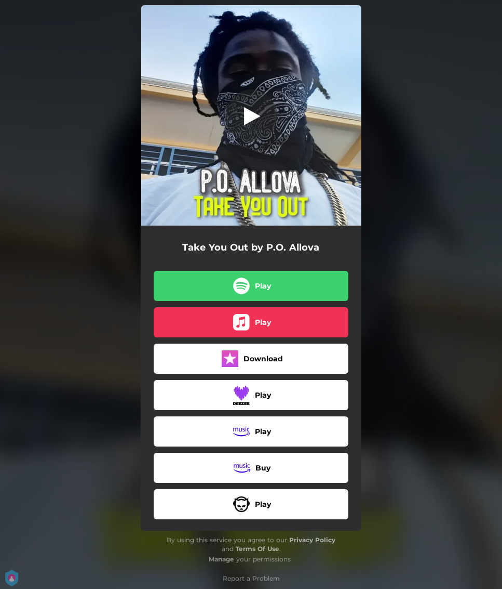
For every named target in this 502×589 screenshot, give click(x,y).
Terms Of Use (257, 549)
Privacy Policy (312, 540)
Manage (221, 559)
